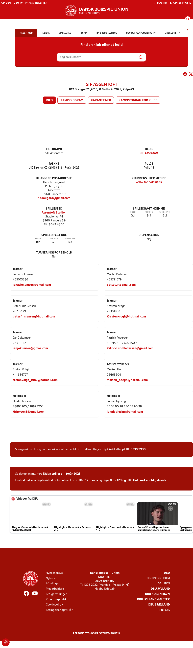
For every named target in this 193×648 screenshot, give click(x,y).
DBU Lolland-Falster (153, 599)
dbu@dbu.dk (106, 589)
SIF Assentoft (149, 153)
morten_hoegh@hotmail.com (127, 380)
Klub (149, 149)
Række (54, 163)
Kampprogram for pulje (138, 100)
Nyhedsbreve (54, 573)
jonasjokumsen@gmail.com (32, 285)
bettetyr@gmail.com (121, 285)
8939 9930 (138, 449)
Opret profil (180, 2)
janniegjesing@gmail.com (125, 412)
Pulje (149, 163)
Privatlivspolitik (56, 599)
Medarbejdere (55, 589)
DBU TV (18, 3)
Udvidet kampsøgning (140, 33)
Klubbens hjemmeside (149, 178)
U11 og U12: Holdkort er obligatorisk (141, 480)
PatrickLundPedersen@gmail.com (130, 348)
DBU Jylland (160, 589)
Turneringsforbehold (54, 252)
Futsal (164, 610)
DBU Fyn (164, 583)
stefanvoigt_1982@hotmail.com (35, 380)
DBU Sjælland (159, 604)
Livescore (172, 33)
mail (112, 449)
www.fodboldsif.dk (149, 182)
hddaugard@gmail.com (54, 198)
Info (49, 100)
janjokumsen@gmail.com (30, 348)
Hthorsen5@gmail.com (29, 412)
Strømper (164, 212)
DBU (167, 573)
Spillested (54, 208)
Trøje (133, 212)
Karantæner (101, 100)
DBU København (157, 594)
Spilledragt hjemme (149, 208)
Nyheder (51, 578)
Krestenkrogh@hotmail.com (126, 316)
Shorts (149, 212)
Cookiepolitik (54, 604)
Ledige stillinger (56, 594)
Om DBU (6, 3)
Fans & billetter (36, 3)
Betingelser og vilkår (59, 610)
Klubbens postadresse (54, 178)
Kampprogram (71, 100)
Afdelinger (53, 583)
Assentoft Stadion (54, 212)
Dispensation (149, 235)
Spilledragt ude (54, 235)
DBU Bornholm (158, 578)
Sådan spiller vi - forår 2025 (61, 473)
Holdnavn (54, 149)
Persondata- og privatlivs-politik (96, 633)
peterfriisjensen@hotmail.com (34, 316)
